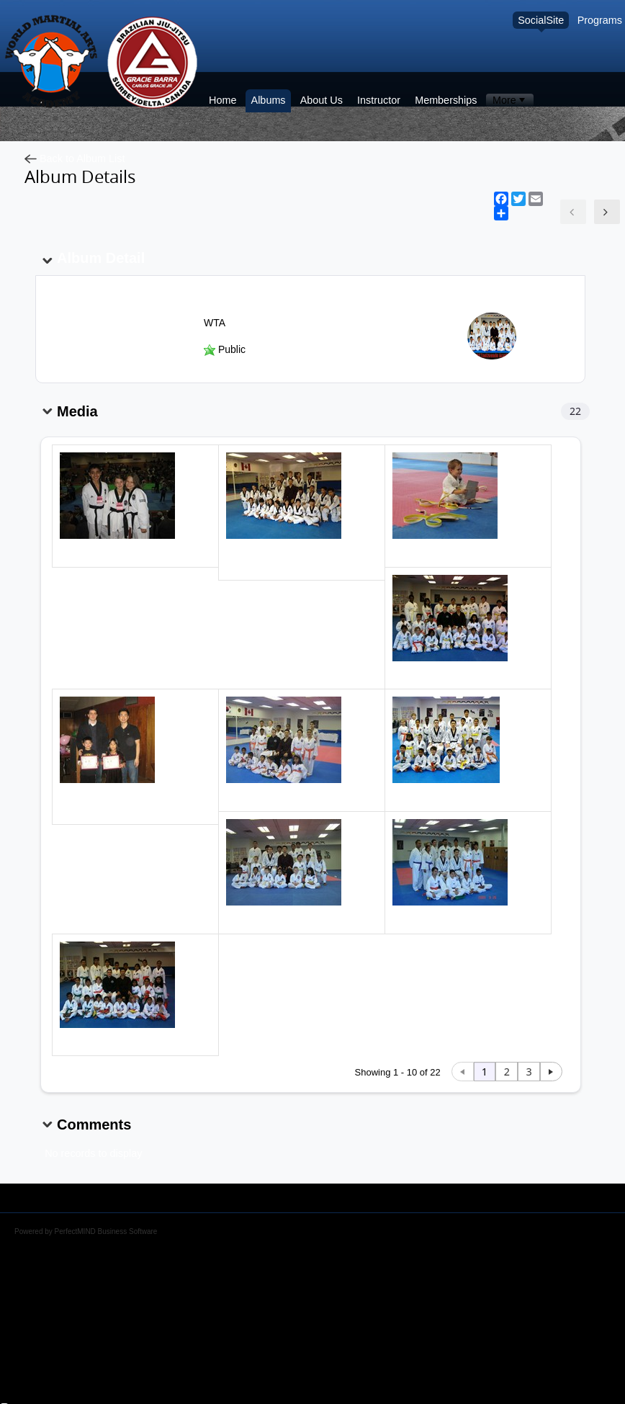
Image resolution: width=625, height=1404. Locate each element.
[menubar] (509, 100)
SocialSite (541, 20)
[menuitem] (509, 100)
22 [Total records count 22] (575, 411)
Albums (268, 100)
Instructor (378, 100)
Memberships (446, 100)
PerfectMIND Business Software (106, 1231)
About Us (321, 100)
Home (222, 100)
